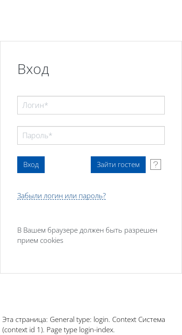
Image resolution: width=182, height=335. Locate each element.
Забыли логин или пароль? (61, 196)
